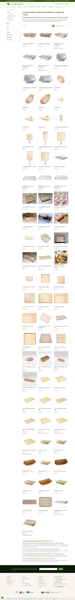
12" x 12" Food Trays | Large (27, 306)
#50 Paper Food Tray (42, 450)
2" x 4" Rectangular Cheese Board (60, 127)
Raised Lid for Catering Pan (27, 531)
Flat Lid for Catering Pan (43, 510)
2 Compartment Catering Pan (28, 43)
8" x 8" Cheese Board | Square (60, 146)
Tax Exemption (9, 585)
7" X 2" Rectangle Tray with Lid (44, 226)
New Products (41, 581)
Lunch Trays (9, 14)
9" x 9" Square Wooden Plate (59, 429)
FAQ (23, 581)
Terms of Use (20, 598)
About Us (60, 0)
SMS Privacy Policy (33, 598)
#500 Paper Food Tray (58, 490)
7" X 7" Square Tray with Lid (43, 246)
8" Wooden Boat (41, 107)
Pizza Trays (9, 17)
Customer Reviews (41, 583)
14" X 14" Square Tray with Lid (44, 347)
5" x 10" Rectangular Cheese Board (45, 146)
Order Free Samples (59, 3)
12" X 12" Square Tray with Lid (60, 347)
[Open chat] (2, 597)
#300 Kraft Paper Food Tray (59, 471)
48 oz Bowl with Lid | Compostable (45, 87)
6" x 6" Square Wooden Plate (44, 387)
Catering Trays (12, 9)
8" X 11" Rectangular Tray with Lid (60, 246)
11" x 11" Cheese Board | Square (44, 166)
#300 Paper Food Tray (26, 490)
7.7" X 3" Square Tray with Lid (60, 226)
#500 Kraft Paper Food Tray (43, 490)
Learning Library (25, 578)
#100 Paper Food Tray (42, 471)
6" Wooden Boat (25, 107)
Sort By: (57, 25)
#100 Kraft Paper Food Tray (27, 471)
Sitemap (39, 586)
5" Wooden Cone (25, 127)
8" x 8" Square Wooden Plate (59, 387)
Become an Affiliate (42, 585)
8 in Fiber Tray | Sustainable (59, 166)
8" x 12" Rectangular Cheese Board (29, 166)
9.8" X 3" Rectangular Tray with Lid (29, 266)
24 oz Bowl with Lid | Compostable (29, 87)
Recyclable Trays (10, 18)
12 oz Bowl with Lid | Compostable (61, 65)
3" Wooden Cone (57, 107)
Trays (7, 9)
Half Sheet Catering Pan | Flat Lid (60, 510)
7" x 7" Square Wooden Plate (44, 429)
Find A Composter (25, 583)
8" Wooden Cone (41, 127)
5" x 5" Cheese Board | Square (28, 146)
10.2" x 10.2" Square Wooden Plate (29, 450)
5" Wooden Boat (57, 87)
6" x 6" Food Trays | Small (59, 286)
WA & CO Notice (48, 598)
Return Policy (9, 583)
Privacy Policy (26, 598)
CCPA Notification (41, 598)
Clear (20, 23)
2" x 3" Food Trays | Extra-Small (28, 286)
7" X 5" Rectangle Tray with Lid (28, 246)
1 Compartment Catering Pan (44, 43)
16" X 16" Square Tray (26, 347)
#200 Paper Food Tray (58, 450)
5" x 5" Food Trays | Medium (43, 286)
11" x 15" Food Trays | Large (43, 306)
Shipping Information (11, 581)
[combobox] (37, 4)
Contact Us (56, 0)
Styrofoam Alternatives (26, 585)
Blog (64, 0)
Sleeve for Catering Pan (27, 510)
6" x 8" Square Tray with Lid (27, 226)
